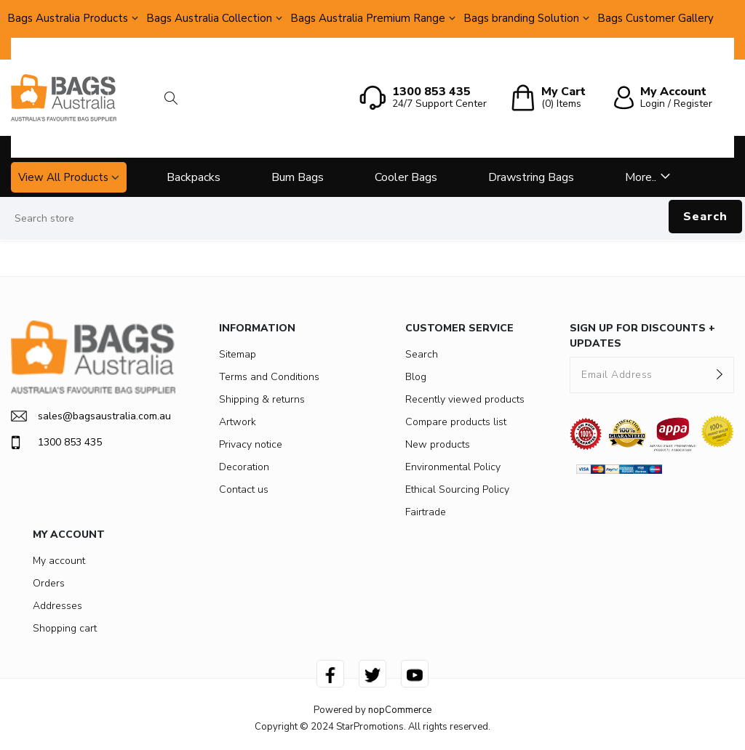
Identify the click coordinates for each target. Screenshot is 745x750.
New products (437, 444)
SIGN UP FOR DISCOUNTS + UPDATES (642, 335)
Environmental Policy (453, 467)
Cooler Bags (406, 177)
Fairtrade (425, 512)
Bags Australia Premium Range (367, 18)
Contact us (243, 489)
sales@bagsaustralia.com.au (91, 416)
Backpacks (193, 177)
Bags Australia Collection (209, 18)
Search (705, 217)
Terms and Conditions (269, 377)
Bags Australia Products (67, 18)
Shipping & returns (262, 399)
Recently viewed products (465, 399)
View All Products (63, 177)
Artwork (237, 422)
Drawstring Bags (531, 177)
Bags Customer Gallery (655, 18)
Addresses (57, 606)
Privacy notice (250, 444)
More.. (640, 177)
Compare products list (455, 422)
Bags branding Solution (521, 18)
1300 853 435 (56, 442)
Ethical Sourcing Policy (457, 489)
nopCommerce (399, 710)
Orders (49, 583)
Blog (415, 377)
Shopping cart (65, 628)
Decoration (244, 467)
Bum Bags (297, 177)
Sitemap (237, 354)
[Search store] (372, 219)
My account (59, 561)
